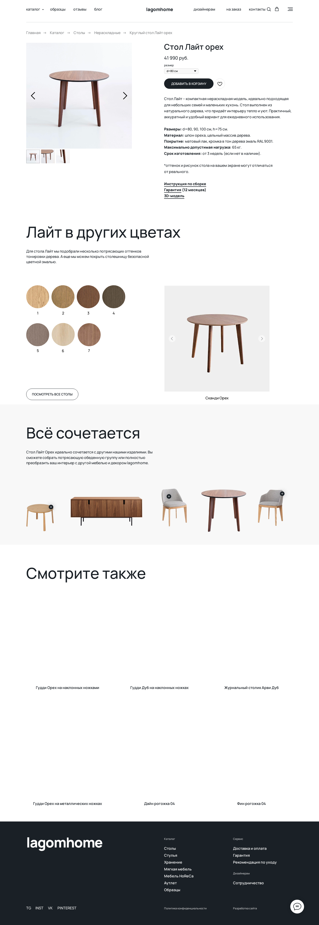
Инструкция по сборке (185, 183)
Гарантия (172, 189)
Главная (33, 33)
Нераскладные (107, 33)
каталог (33, 9)
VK (50, 908)
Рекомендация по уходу (255, 862)
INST (39, 908)
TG (28, 908)
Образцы (172, 889)
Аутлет (170, 882)
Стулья (170, 855)
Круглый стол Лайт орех (151, 33)
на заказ (232, 9)
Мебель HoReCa (179, 876)
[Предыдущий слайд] (33, 95)
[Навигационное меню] (290, 9)
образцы (58, 9)
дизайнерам (204, 9)
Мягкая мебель (178, 869)
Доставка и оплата (250, 848)
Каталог (57, 33)
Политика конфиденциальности (185, 908)
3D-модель (174, 195)
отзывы (79, 9)
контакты (257, 9)
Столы (79, 33)
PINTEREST (67, 908)
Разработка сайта (245, 908)
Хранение (173, 862)
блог (98, 9)
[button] (269, 9)
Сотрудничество (248, 882)
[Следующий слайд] (125, 95)
